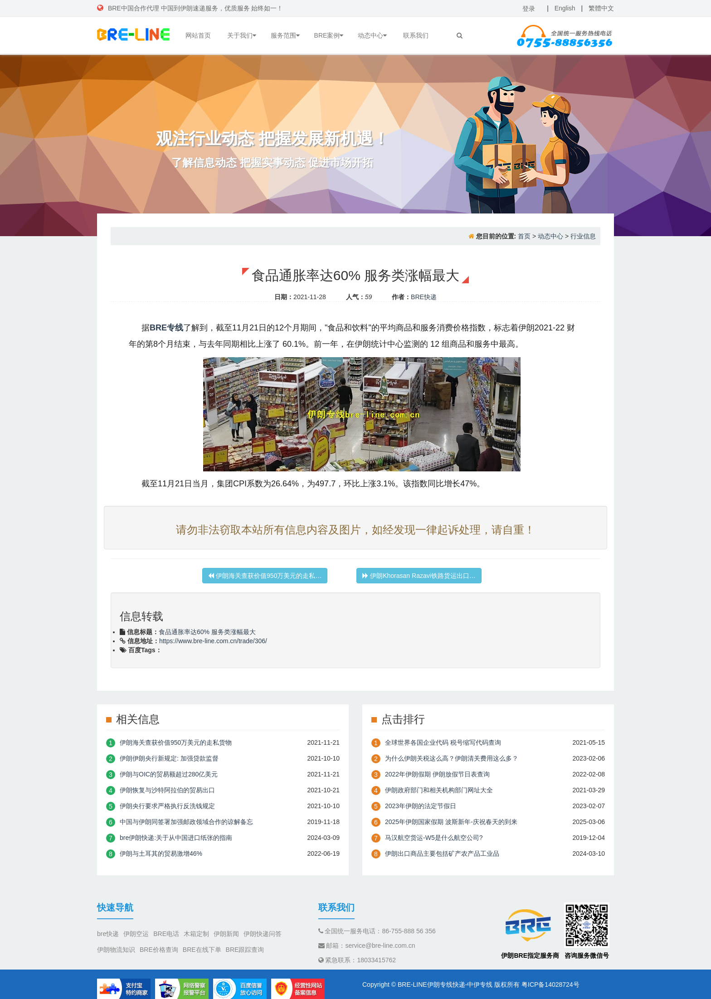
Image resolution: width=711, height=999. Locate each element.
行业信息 (583, 236)
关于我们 (241, 35)
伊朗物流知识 (116, 949)
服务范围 (285, 35)
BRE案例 (329, 35)
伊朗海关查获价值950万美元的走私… (264, 575)
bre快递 (108, 933)
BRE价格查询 (159, 949)
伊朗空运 (136, 933)
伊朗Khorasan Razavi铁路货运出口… (419, 575)
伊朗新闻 (226, 933)
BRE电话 (166, 933)
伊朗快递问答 (262, 933)
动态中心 (372, 35)
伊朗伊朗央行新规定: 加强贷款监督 (169, 758)
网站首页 (198, 35)
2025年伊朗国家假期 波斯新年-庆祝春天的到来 (451, 821)
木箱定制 (196, 933)
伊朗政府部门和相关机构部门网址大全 (439, 790)
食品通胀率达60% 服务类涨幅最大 (207, 631)
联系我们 (416, 35)
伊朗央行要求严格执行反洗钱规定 (167, 806)
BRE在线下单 (202, 949)
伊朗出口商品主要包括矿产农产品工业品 (442, 853)
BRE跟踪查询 (245, 949)
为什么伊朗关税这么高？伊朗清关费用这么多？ (451, 758)
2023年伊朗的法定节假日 (420, 806)
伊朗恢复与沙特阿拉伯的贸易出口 (167, 790)
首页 (524, 236)
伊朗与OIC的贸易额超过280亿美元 (169, 774)
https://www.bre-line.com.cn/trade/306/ (213, 641)
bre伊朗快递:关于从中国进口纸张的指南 (176, 837)
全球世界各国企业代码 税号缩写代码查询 (443, 742)
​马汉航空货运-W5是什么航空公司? (433, 837)
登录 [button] (528, 8)
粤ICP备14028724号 (550, 984)
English (565, 8)
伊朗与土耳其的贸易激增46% (161, 853)
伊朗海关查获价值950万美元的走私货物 (176, 742)
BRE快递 (424, 297)
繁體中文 (601, 8)
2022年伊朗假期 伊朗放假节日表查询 (437, 774)
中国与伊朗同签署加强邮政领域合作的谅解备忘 (186, 821)
